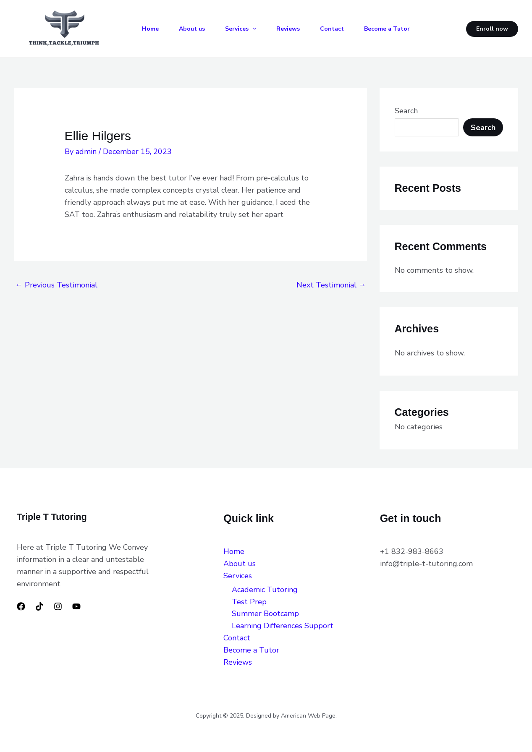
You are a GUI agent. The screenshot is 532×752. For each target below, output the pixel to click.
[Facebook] (21, 606)
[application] (252, 29)
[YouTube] (76, 606)
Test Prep (249, 602)
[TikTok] (39, 606)
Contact (332, 29)
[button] (492, 29)
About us (192, 29)
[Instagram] (58, 606)
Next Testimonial (331, 285)
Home (150, 29)
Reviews (288, 29)
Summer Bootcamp (265, 613)
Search (406, 111)
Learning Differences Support (285, 626)
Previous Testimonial (56, 285)
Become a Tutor (387, 29)
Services (240, 29)
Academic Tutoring (265, 590)
